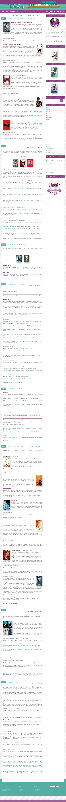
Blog (18, 11)
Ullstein (19, 793)
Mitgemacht (48, 140)
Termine (7, 740)
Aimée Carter (36, 788)
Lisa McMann (36, 791)
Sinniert (47, 146)
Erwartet (40, 19)
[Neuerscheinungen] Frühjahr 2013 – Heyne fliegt (21, 18)
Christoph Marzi (37, 790)
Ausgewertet (48, 111)
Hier (4, 323)
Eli (46, 163)
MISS (7, 11)
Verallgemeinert (49, 148)
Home (3, 11)
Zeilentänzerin (48, 159)
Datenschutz (9, 797)
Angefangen (48, 109)
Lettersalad (4, 793)
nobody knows (15, 797)
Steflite (3, 788)
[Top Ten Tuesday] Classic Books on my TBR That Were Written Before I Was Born (54, 160)
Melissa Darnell (37, 789)
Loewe (19, 790)
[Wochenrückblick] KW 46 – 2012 (16, 146)
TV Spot (15, 316)
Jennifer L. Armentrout (38, 786)
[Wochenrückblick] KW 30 (14, 682)
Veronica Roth (37, 793)
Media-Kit (60, 41)
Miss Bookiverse (5, 791)
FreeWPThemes (56, 797)
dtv (18, 788)
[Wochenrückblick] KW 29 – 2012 (16, 244)
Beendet (47, 115)
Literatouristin (4, 786)
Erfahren (47, 121)
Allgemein (48, 107)
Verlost (47, 152)
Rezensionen (12, 11)
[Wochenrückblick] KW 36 (14, 609)
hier (14, 337)
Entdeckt (47, 119)
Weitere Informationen (51, 1)
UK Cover (7, 188)
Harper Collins (20, 789)
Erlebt (47, 123)
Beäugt (47, 113)
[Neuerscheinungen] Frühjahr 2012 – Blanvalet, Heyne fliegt (24, 446)
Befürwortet (48, 117)
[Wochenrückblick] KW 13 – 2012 (16, 284)
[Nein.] (64, 2)
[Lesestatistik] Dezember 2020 (53, 163)
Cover (6, 203)
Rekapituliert (39, 147)
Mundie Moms (6, 382)
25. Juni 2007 (52, 791)
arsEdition (20, 786)
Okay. (44, 1)
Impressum (4, 797)
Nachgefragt (48, 142)
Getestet (47, 138)
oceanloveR (48, 171)
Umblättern (4, 790)
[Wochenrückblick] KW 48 (14, 388)
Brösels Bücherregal (6, 789)
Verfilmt (47, 150)
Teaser (30, 301)
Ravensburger (20, 791)
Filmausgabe (21, 192)
